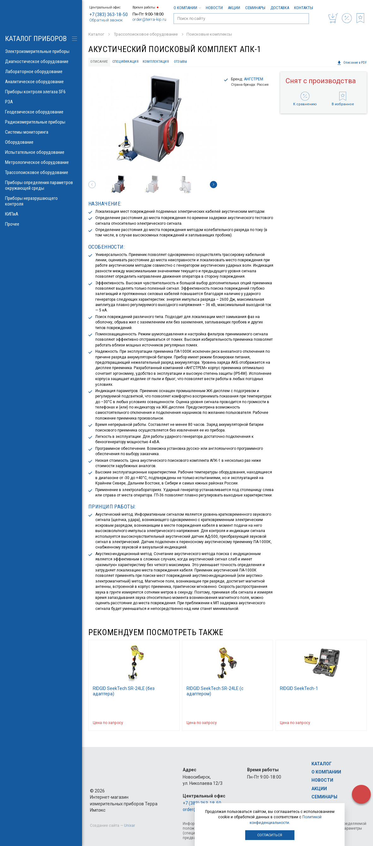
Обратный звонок (106, 20)
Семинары (255, 7)
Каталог (321, 763)
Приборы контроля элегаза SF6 (41, 92)
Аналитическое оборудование (41, 81)
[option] (152, 121)
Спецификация (125, 62)
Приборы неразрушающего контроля (41, 201)
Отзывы (180, 62)
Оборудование (41, 142)
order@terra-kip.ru (149, 19)
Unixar (129, 825)
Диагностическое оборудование (41, 61)
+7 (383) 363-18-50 (108, 14)
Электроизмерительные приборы (41, 51)
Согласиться (269, 835)
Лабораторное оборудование (41, 71)
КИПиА (41, 214)
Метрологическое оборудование (41, 162)
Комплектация (156, 62)
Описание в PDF (352, 63)
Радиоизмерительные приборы (41, 122)
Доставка (279, 7)
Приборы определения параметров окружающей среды (41, 185)
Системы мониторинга (41, 132)
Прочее (41, 224)
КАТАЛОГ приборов (36, 39)
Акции (234, 7)
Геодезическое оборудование (41, 112)
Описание (99, 62)
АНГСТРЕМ (253, 79)
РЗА (41, 102)
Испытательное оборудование (41, 152)
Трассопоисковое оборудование (41, 172)
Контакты (303, 7)
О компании (187, 7)
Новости (214, 7)
